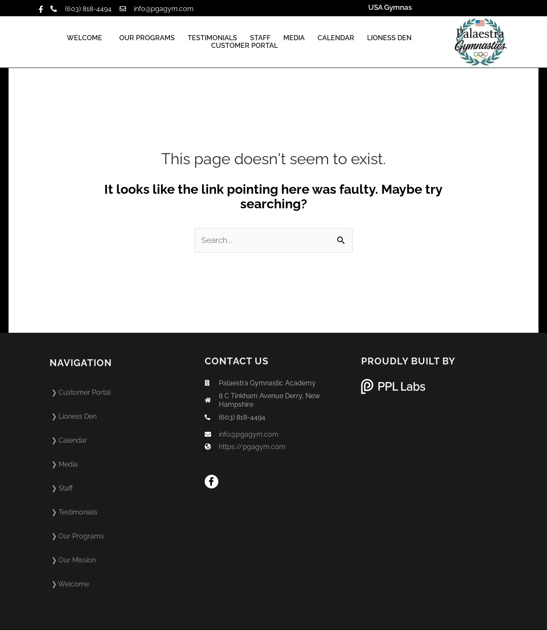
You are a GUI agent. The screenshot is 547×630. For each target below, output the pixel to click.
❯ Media (64, 465)
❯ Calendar (69, 441)
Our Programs (147, 38)
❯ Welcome (70, 584)
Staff (260, 38)
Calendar (336, 38)
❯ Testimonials (74, 513)
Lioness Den (389, 38)
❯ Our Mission (73, 560)
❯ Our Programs (77, 536)
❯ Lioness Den (74, 417)
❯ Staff (62, 489)
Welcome (86, 38)
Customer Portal (244, 46)
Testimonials (212, 38)
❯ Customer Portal (81, 393)
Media (294, 38)
